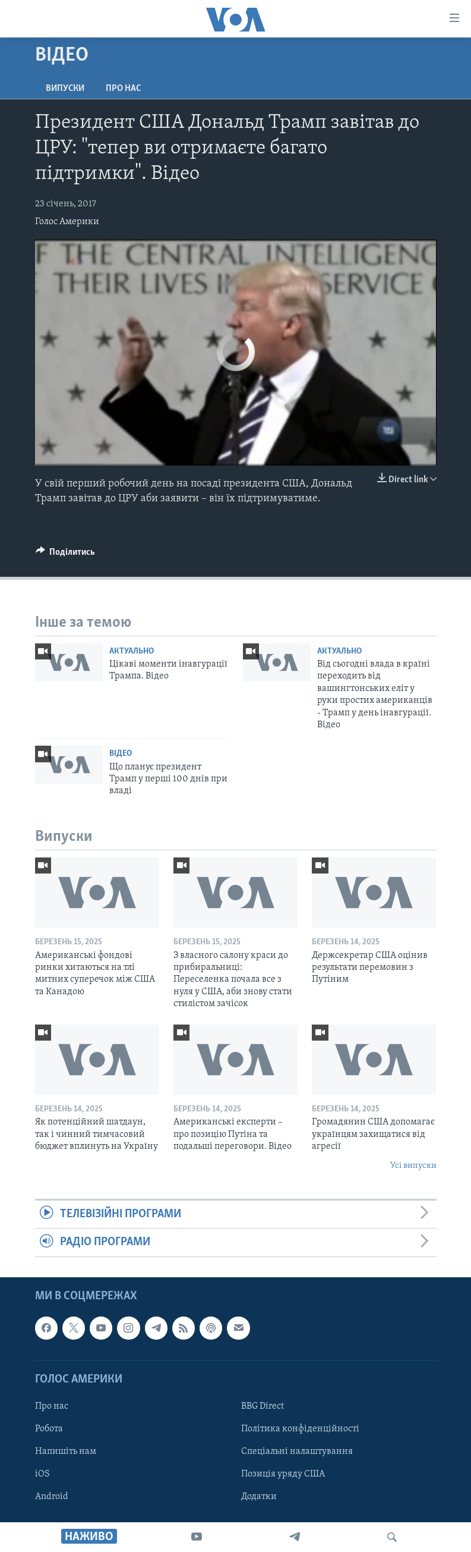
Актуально (131, 651)
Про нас (123, 88)
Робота (49, 1429)
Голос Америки (67, 222)
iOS (42, 1474)
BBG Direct (262, 1406)
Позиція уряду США (283, 1474)
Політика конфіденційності (300, 1429)
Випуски (65, 88)
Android (51, 1496)
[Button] (66, 554)
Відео (120, 753)
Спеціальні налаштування (297, 1451)
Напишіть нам (65, 1451)
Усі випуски (413, 1165)
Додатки (259, 1496)
